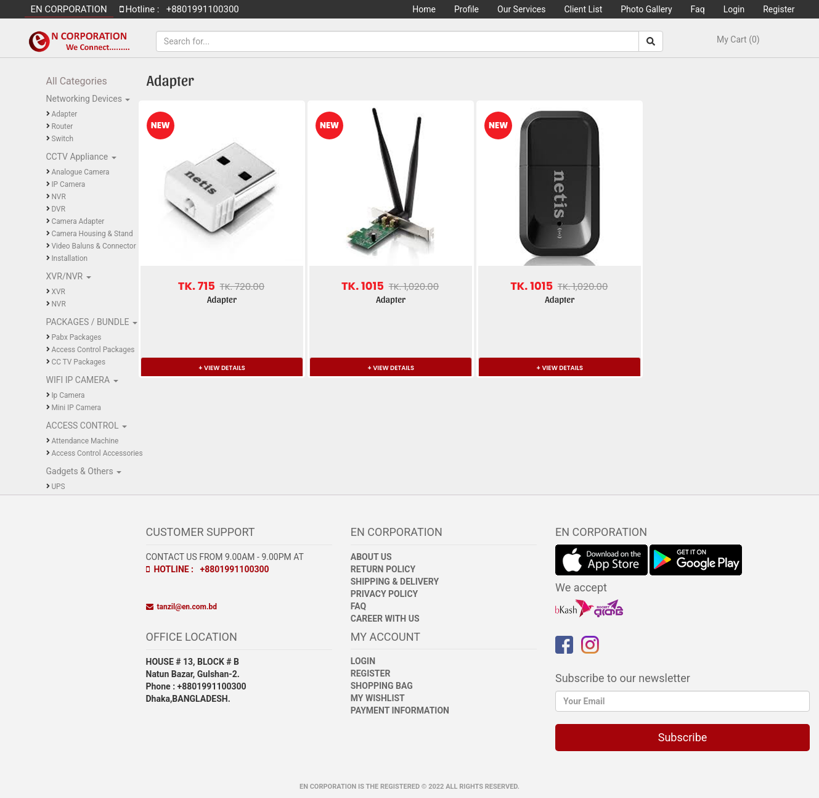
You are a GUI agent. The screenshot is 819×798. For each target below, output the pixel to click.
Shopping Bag (382, 686)
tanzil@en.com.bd (181, 607)
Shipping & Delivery (395, 581)
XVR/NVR (65, 276)
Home (424, 9)
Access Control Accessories (96, 453)
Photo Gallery (646, 9)
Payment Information (400, 710)
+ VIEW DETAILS (221, 367)
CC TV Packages (78, 362)
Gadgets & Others (81, 471)
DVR (58, 209)
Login (734, 9)
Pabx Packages (76, 337)
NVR (58, 196)
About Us (371, 557)
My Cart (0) (738, 39)
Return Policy (383, 569)
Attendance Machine (84, 441)
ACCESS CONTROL (83, 425)
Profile (466, 9)
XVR (58, 291)
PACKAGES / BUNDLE (88, 322)
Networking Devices (85, 99)
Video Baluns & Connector (93, 246)
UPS (58, 486)
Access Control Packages (92, 349)
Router (62, 126)
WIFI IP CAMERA (79, 380)
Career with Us (385, 618)
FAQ (358, 606)
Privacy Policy (384, 594)
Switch (62, 138)
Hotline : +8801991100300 (207, 569)
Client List (583, 9)
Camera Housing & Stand (91, 233)
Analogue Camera (80, 172)
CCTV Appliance (78, 157)
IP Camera (68, 184)
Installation (69, 258)
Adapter (64, 114)
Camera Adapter (77, 221)
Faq (698, 9)
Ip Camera (67, 395)
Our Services (521, 9)
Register (778, 9)
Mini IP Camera (76, 407)
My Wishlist (378, 698)
